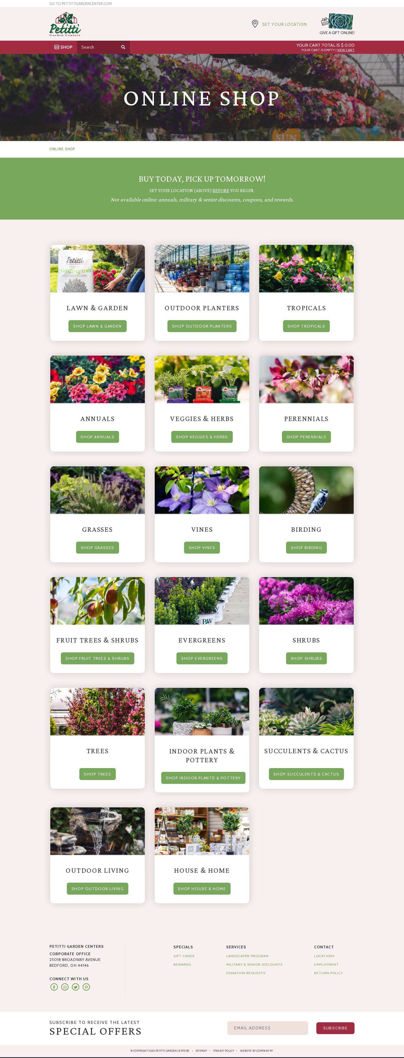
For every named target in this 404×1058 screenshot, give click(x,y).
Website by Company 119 (256, 1050)
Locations (324, 956)
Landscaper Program (247, 956)
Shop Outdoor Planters (202, 325)
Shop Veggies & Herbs (202, 436)
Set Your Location (284, 24)
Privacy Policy (223, 1050)
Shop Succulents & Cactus (306, 773)
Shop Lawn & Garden (97, 325)
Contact (324, 947)
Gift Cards (184, 956)
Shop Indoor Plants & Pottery (206, 776)
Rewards (182, 964)
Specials (183, 947)
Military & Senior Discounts (254, 964)
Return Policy (328, 973)
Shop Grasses (97, 546)
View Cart (346, 50)
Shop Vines (202, 546)
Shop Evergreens (202, 657)
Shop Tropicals (306, 325)
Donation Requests (245, 973)
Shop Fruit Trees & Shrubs (97, 657)
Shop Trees (97, 773)
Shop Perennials (307, 436)
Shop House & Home (202, 887)
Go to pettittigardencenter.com (80, 4)
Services (236, 947)
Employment (326, 964)
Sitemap (201, 1050)
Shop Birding (306, 546)
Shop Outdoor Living (97, 887)
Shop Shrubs (306, 657)
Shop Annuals (97, 436)
